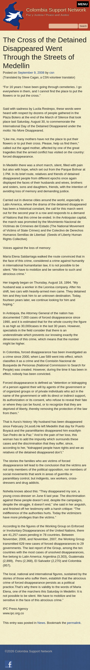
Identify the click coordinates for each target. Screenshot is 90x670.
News (41, 623)
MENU (83, 4)
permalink (73, 623)
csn (51, 72)
